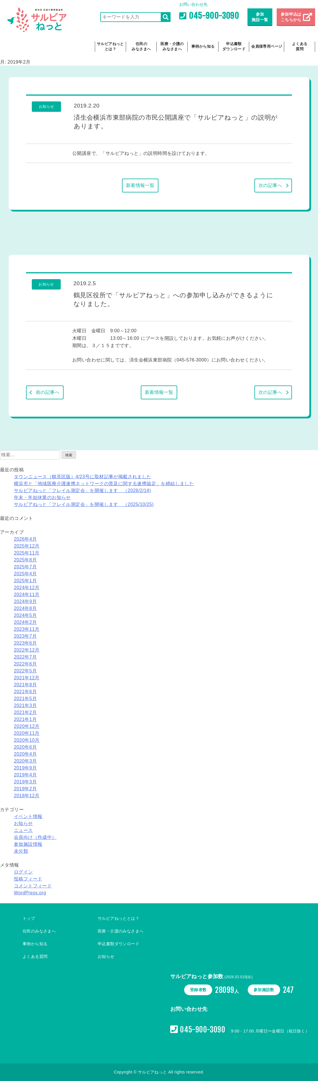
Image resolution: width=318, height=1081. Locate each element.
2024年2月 (25, 622)
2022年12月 (27, 650)
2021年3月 (25, 705)
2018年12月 (27, 795)
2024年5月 (25, 615)
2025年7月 (25, 566)
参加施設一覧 (260, 17)
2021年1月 (25, 719)
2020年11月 (27, 733)
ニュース (23, 830)
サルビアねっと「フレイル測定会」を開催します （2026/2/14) (82, 490)
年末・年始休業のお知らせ (42, 497)
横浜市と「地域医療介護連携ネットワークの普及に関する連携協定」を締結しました (104, 483)
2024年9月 (25, 601)
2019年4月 (25, 774)
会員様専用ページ (266, 46)
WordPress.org (30, 892)
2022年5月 (25, 670)
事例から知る (203, 46)
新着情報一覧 (140, 185)
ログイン (23, 871)
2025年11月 (27, 552)
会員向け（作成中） (35, 837)
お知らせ (23, 823)
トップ (29, 918)
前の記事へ (48, 392)
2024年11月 (27, 594)
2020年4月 (25, 754)
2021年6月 (25, 691)
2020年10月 (27, 740)
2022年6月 (25, 663)
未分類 (21, 851)
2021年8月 (25, 684)
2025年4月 (25, 573)
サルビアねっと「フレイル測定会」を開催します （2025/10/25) (84, 504)
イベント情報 (28, 816)
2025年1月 (25, 580)
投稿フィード (28, 878)
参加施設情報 (28, 844)
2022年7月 (25, 656)
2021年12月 (27, 677)
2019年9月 (25, 767)
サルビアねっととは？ (110, 46)
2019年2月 (25, 788)
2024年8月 (25, 608)
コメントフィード (33, 885)
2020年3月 (25, 761)
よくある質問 (300, 46)
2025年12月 (27, 546)
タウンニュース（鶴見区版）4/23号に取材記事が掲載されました (82, 476)
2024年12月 (27, 587)
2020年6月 (25, 747)
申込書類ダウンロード (233, 46)
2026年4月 (25, 539)
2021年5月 (25, 698)
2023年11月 (27, 629)
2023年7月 (25, 636)
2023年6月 (25, 643)
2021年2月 (25, 712)
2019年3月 (25, 781)
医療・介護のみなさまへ (172, 46)
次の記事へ (270, 185)
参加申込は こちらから (292, 17)
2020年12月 (27, 726)
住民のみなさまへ (141, 46)
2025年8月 (25, 559)
